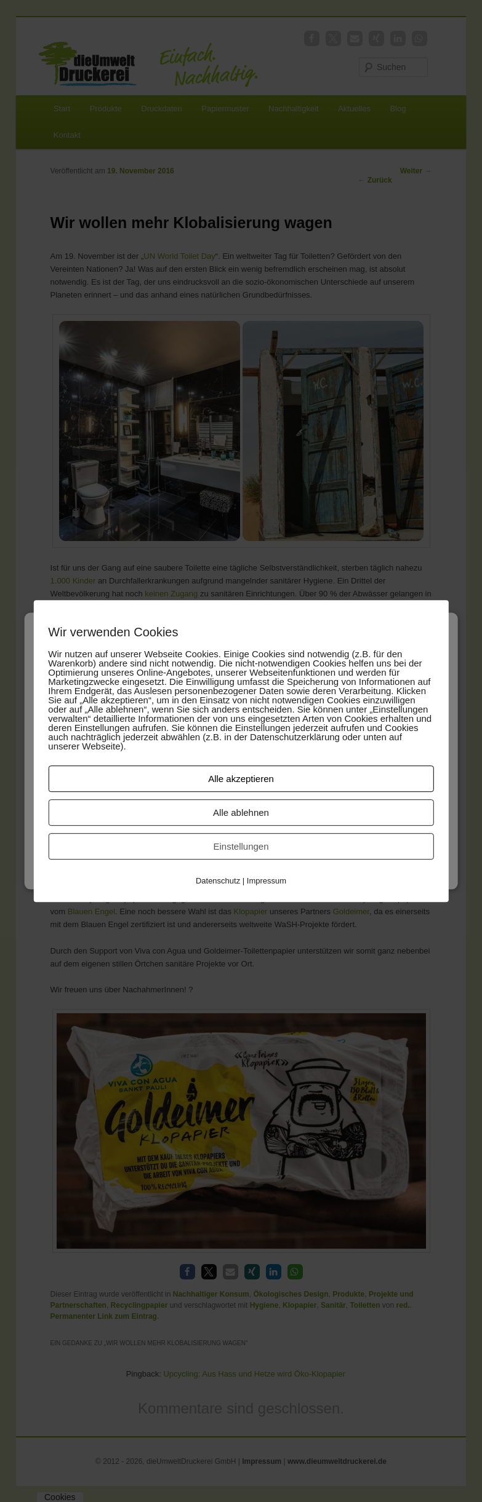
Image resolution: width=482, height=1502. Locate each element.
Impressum (266, 880)
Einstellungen (240, 846)
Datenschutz (218, 880)
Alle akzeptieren (241, 778)
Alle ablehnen (241, 812)
